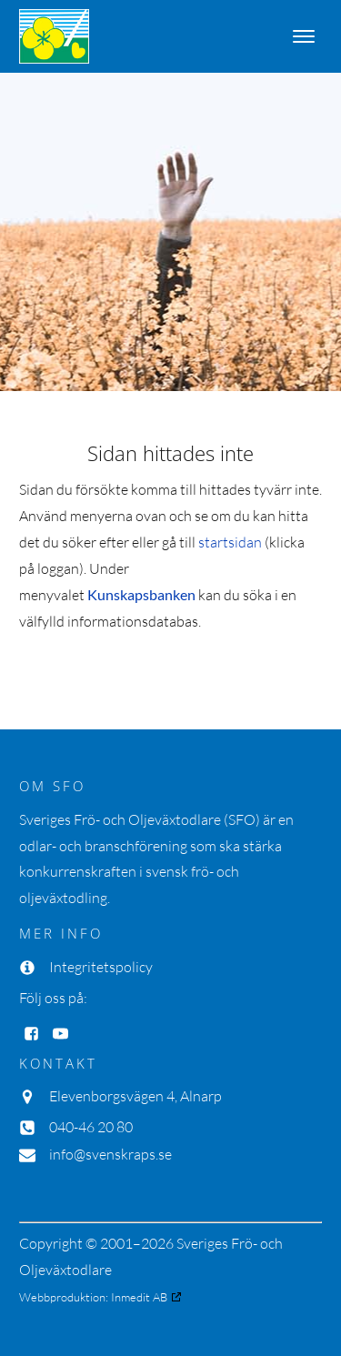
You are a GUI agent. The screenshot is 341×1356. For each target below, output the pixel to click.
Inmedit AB (139, 1297)
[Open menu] (304, 36)
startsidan (230, 542)
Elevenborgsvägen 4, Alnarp (135, 1096)
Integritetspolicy (101, 967)
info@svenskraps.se (110, 1154)
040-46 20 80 (91, 1127)
